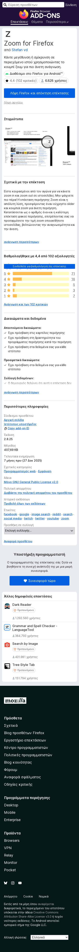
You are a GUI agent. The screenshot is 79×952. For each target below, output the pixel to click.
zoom (65, 518)
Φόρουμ (10, 770)
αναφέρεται (46, 904)
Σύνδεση (71, 5)
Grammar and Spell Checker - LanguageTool (34, 628)
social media (13, 518)
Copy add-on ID (16, 428)
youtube (53, 518)
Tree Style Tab (23, 665)
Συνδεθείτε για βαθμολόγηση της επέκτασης (39, 266)
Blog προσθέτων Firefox (24, 733)
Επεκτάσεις (19, 22)
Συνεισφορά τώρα (39, 581)
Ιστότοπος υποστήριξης (20, 424)
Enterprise (12, 820)
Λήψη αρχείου (13, 102)
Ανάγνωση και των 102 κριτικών (26, 304)
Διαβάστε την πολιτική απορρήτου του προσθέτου (38, 492)
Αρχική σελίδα (14, 420)
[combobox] (33, 4)
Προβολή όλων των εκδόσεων (24, 503)
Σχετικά (11, 725)
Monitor (10, 862)
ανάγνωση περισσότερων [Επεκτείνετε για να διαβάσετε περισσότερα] (21, 242)
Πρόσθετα (13, 718)
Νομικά (43, 896)
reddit (56, 514)
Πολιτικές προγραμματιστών (28, 755)
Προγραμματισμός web (20, 471)
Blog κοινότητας (18, 762)
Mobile (9, 812)
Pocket (10, 870)
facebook (10, 514)
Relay (8, 855)
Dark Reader (21, 605)
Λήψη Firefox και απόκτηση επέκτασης (39, 93)
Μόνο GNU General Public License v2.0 (31, 482)
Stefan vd (20, 50)
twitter (40, 518)
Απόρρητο (10, 896)
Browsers (12, 840)
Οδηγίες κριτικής (18, 784)
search (67, 514)
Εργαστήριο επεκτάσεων (25, 740)
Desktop (11, 805)
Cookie (28, 896)
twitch (28, 518)
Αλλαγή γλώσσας (15, 937)
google (24, 514)
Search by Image (25, 644)
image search (41, 514)
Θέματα (37, 22)
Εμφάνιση (44, 471)
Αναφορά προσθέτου (18, 541)
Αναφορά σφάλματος (22, 777)
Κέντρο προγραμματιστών (26, 747)
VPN (8, 848)
